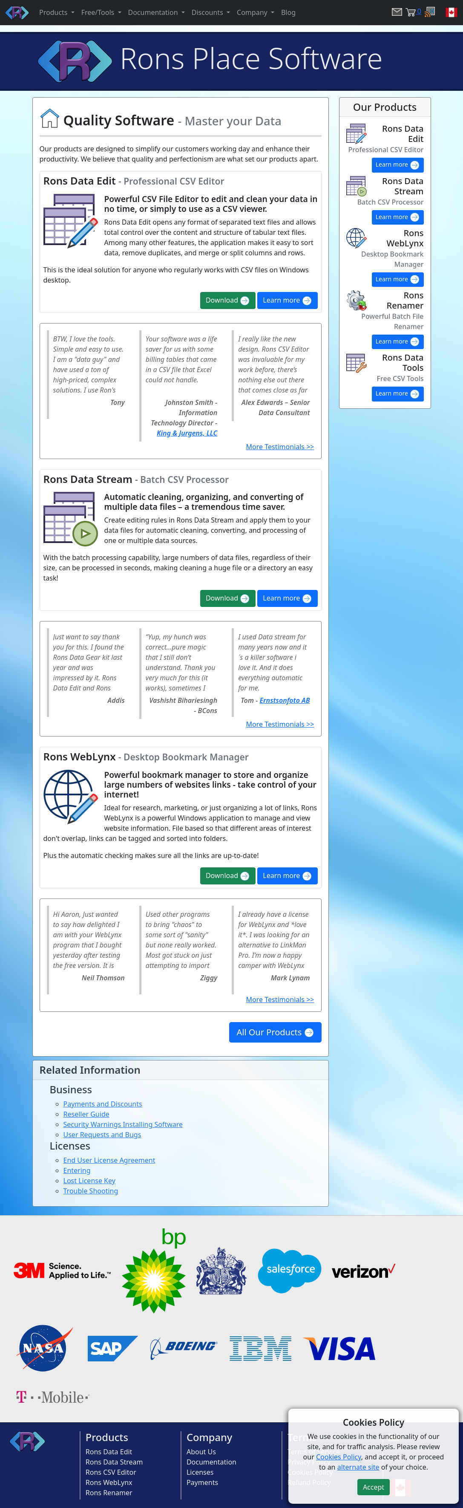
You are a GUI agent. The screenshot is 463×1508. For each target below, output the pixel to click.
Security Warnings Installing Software (123, 1124)
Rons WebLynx (109, 1482)
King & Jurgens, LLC (187, 433)
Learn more (287, 300)
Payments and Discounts (102, 1104)
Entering (77, 1170)
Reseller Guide (86, 1114)
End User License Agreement (109, 1160)
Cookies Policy (338, 1457)
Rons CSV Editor (111, 1472)
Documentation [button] (154, 12)
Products (107, 1437)
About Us (201, 1451)
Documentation (211, 1462)
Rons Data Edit (109, 1451)
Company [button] (253, 12)
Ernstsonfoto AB (285, 700)
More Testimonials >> (280, 446)
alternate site (358, 1467)
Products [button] (54, 12)
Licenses (200, 1472)
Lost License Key (89, 1180)
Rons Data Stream (114, 1462)
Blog (288, 12)
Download (228, 300)
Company (209, 1437)
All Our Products (275, 1032)
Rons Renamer (109, 1492)
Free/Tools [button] (98, 12)
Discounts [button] (208, 12)
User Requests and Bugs (102, 1134)
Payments (202, 1482)
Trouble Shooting (90, 1191)
